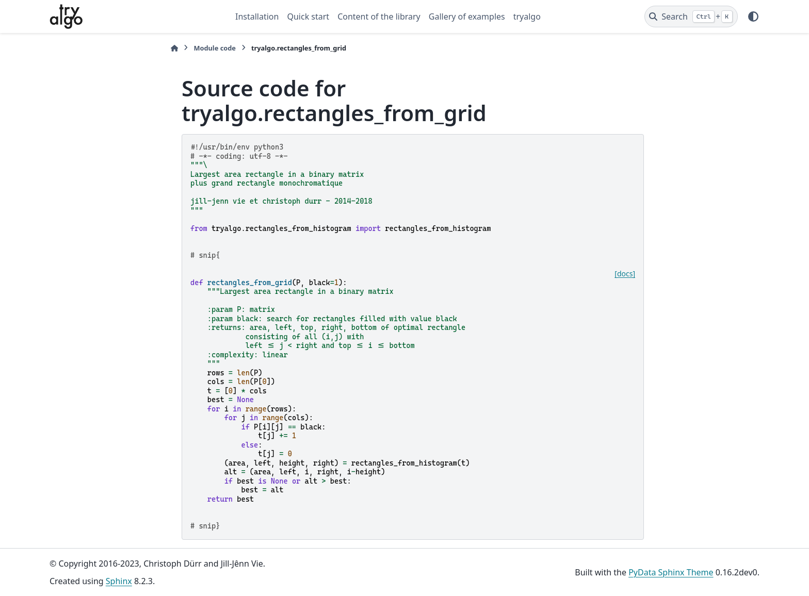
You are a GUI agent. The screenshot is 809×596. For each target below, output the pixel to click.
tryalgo (527, 16)
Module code (214, 48)
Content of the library (378, 16)
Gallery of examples (467, 16)
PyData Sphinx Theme (670, 572)
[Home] (174, 48)
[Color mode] (753, 16)
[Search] (691, 16)
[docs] (624, 273)
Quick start (308, 16)
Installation (257, 16)
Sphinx (119, 581)
